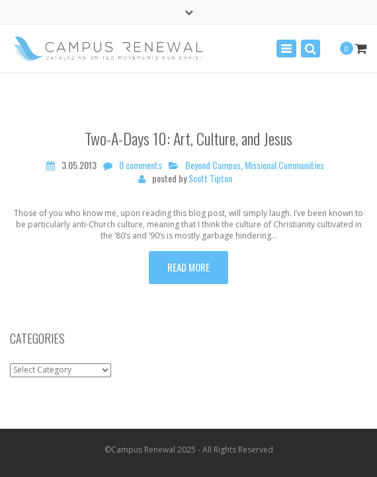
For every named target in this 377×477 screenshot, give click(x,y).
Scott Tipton (210, 178)
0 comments (140, 165)
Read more (188, 267)
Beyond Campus (213, 165)
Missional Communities (284, 165)
